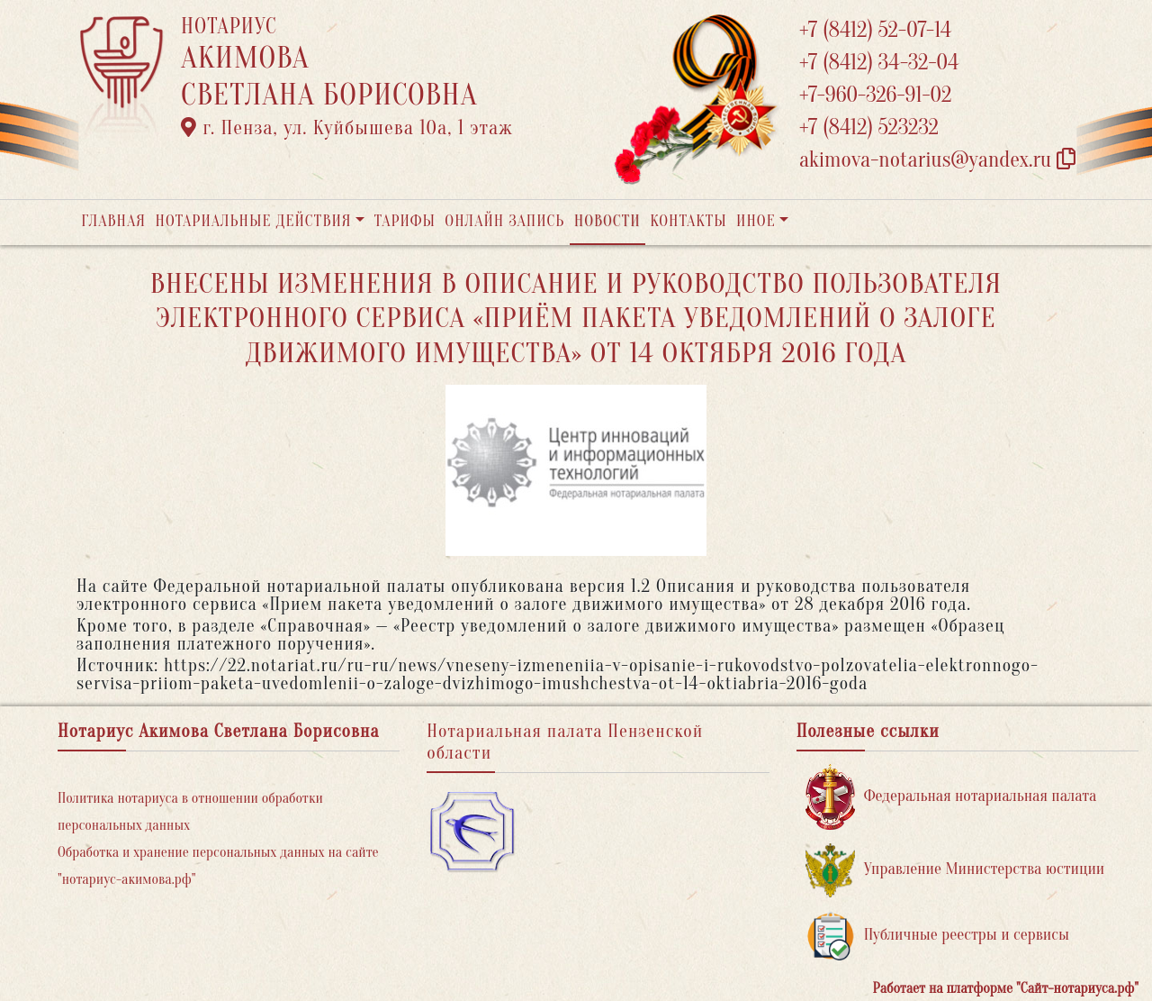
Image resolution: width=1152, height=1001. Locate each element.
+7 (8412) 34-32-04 (879, 62)
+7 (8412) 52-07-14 (875, 30)
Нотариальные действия (253, 221)
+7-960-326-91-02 (875, 95)
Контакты (688, 221)
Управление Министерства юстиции (955, 869)
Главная (113, 221)
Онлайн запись (504, 221)
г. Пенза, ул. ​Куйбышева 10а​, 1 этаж (347, 128)
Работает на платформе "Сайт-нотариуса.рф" (1005, 988)
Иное (756, 221)
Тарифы (405, 221)
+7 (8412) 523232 (869, 127)
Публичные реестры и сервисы (937, 935)
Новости (607, 221)
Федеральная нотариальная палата (951, 797)
